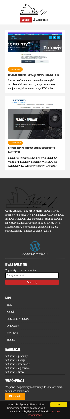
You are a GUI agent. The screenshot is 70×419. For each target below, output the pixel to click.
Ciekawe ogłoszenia (19, 368)
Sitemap (11, 339)
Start (26, 19)
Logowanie (13, 325)
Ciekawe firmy (16, 372)
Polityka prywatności (18, 318)
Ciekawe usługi (16, 360)
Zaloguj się (40, 19)
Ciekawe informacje (19, 364)
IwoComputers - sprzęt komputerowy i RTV (33, 75)
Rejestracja (12, 332)
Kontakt (11, 311)
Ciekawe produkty (18, 356)
